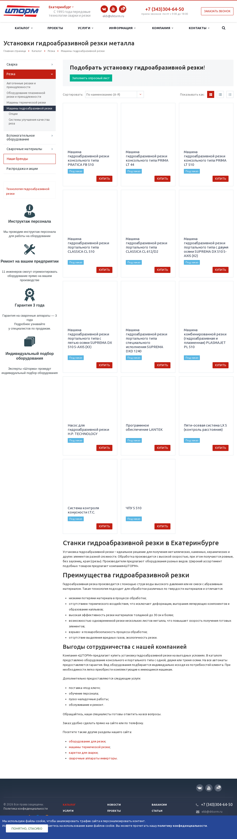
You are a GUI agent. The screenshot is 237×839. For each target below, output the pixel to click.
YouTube (113, 9)
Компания (162, 28)
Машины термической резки (26, 102)
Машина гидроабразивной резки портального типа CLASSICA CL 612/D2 (146, 245)
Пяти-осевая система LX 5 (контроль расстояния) (205, 427)
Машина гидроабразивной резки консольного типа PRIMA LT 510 (205, 158)
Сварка (12, 64)
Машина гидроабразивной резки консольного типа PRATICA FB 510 (88, 158)
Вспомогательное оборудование (21, 137)
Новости (114, 804)
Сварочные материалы (24, 149)
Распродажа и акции (22, 169)
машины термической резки (89, 747)
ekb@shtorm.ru (113, 16)
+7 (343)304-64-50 (164, 9)
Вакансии (159, 804)
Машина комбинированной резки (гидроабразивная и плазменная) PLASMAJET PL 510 (205, 338)
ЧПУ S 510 (133, 508)
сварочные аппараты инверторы (93, 758)
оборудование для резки (87, 741)
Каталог (23, 28)
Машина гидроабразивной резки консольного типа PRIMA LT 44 (147, 158)
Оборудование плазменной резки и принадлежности (26, 94)
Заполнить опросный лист (91, 78)
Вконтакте (104, 9)
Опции (13, 113)
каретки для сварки (83, 752)
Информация (122, 28)
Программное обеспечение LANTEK (144, 427)
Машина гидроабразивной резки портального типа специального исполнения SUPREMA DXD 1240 (146, 340)
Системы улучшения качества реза (29, 121)
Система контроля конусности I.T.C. (83, 510)
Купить (104, 178)
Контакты (199, 28)
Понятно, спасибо (27, 828)
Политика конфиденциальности (26, 808)
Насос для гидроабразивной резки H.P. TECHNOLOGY (88, 429)
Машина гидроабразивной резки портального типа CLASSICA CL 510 (88, 245)
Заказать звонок (217, 11)
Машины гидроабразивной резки (29, 108)
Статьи (157, 810)
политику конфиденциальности (182, 825)
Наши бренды (17, 159)
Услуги (85, 28)
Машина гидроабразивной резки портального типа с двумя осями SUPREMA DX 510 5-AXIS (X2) (206, 247)
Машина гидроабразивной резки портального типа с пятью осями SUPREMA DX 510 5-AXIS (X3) (90, 338)
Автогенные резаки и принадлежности (21, 85)
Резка (11, 74)
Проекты (55, 28)
